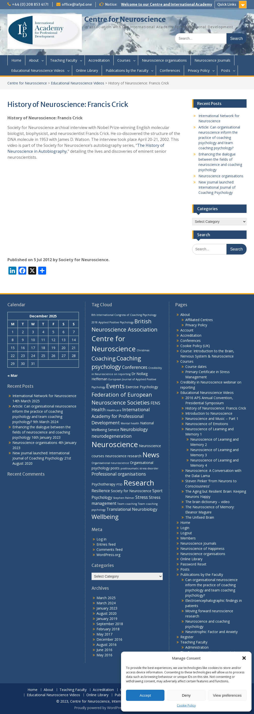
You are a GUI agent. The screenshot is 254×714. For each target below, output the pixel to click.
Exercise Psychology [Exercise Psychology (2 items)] (142, 386)
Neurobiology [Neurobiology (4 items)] (134, 429)
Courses (123, 60)
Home (16, 60)
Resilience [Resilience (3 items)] (101, 490)
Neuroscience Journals (212, 60)
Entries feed (106, 544)
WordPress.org (108, 554)
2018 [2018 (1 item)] (94, 322)
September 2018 (109, 623)
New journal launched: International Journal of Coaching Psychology (216, 187)
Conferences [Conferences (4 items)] (134, 367)
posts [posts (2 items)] (115, 468)
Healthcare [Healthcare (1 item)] (114, 410)
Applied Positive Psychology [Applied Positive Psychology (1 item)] (115, 322)
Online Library (87, 70)
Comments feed (109, 549)
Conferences (170, 70)
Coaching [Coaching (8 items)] (104, 358)
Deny (186, 695)
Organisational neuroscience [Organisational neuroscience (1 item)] (110, 463)
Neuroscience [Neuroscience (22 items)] (115, 444)
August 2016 (106, 644)
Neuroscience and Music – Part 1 (211, 418)
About (34, 60)
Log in (101, 539)
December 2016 (109, 639)
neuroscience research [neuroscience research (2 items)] (123, 456)
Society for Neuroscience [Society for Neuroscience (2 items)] (131, 490)
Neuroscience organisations (164, 60)
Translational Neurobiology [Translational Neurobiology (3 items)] (131, 509)
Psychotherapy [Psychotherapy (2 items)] (103, 484)
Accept (145, 695)
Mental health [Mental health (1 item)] (130, 423)
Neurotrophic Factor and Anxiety (211, 631)
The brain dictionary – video (207, 501)
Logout (186, 533)
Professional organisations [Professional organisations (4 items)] (119, 474)
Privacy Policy (199, 70)
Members (188, 538)
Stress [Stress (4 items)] (141, 497)
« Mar (12, 375)
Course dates (196, 366)
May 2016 (104, 655)
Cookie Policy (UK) (195, 345)
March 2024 (106, 603)
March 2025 (106, 597)
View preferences (227, 695)
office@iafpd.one (77, 4)
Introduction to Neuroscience (208, 413)
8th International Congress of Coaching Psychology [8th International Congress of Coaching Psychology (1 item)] (124, 315)
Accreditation (99, 60)
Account (186, 330)
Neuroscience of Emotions (206, 423)
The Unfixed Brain (199, 517)
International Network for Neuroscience (44, 395)
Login (184, 527)
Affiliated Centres (199, 319)
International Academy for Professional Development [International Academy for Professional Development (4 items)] (121, 416)
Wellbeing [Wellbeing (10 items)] (105, 517)
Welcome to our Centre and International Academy (166, 4)
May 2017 (104, 634)
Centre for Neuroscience (125, 19)
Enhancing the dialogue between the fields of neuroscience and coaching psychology (41, 432)
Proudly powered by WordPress (99, 707)
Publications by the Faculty (127, 70)
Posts (225, 70)
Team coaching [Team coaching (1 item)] (127, 504)
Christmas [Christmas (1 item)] (143, 350)
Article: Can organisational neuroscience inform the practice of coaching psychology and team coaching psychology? (219, 137)
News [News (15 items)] (150, 454)
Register (186, 637)
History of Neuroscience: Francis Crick (215, 408)
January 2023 (106, 608)
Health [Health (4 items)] (99, 409)
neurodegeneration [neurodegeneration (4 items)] (112, 436)
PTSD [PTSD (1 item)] (119, 484)
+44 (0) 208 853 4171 (30, 4)
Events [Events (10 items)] (115, 386)
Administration (197, 647)
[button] (244, 658)
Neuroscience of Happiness (202, 548)
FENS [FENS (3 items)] (155, 403)
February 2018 (108, 629)
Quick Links (226, 4)
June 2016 (104, 649)
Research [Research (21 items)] (139, 482)
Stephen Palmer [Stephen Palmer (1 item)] (123, 498)
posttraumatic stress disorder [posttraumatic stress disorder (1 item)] (140, 468)
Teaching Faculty (63, 60)
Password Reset (193, 564)
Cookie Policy (186, 705)
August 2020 (106, 613)
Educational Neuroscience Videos (37, 70)
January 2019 (106, 618)
